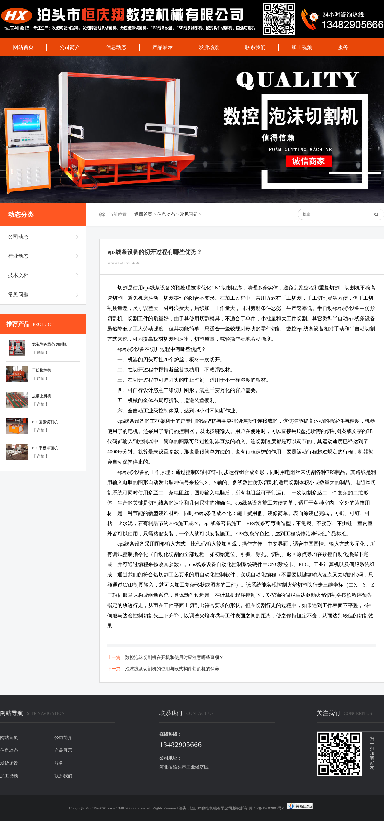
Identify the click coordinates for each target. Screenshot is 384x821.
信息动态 (116, 47)
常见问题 (189, 214)
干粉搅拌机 (41, 370)
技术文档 (18, 275)
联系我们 (255, 47)
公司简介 (70, 47)
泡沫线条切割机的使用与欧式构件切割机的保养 (172, 668)
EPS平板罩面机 (45, 448)
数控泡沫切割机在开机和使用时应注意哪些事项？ (174, 657)
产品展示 (162, 47)
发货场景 (209, 47)
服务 (343, 47)
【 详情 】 (40, 352)
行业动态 (18, 256)
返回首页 (143, 214)
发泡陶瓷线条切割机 (49, 344)
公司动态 (18, 237)
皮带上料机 (41, 396)
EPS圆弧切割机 (45, 422)
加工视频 (302, 47)
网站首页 (23, 47)
